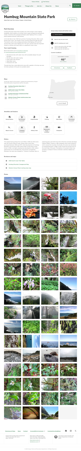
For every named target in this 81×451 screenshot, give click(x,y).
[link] (40, 161)
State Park (7, 20)
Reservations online (35, 440)
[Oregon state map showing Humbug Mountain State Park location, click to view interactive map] (62, 100)
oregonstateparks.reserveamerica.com (15, 52)
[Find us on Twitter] (75, 430)
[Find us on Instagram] (70, 430)
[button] (70, 5)
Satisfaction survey (35, 441)
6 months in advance (22, 50)
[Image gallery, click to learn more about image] (12, 183)
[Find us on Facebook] (66, 430)
